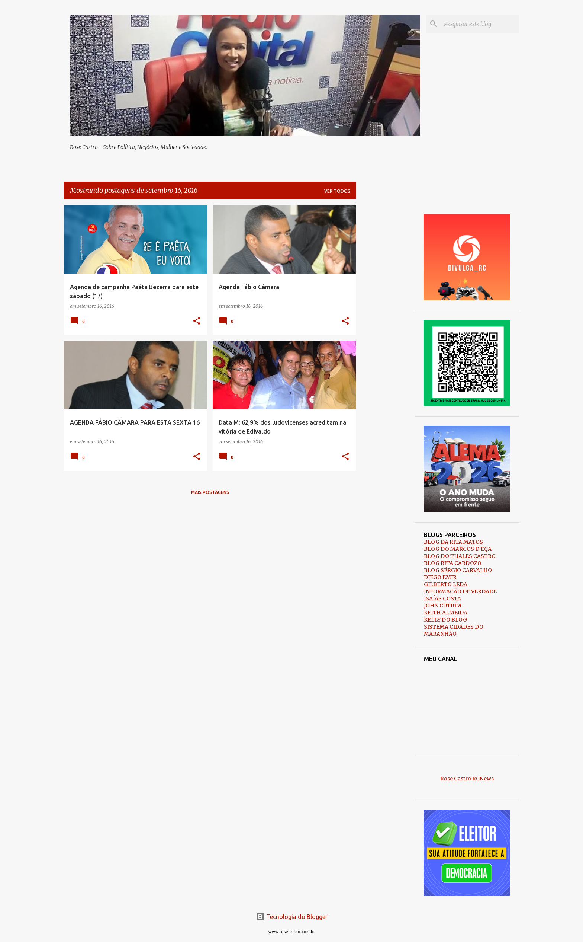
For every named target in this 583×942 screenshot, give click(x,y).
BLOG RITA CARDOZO (452, 563)
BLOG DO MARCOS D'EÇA (458, 549)
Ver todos (337, 191)
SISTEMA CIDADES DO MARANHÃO (453, 630)
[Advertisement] (385, 316)
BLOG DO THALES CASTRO (460, 556)
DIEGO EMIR (440, 577)
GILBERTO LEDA (445, 584)
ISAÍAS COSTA (442, 598)
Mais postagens (210, 492)
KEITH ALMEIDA (445, 612)
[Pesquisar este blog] (480, 24)
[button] (196, 321)
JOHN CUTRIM (442, 605)
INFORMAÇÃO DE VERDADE (460, 591)
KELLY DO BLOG (445, 619)
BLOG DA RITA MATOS (453, 542)
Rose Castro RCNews (467, 778)
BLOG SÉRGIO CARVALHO (458, 570)
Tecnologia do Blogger (292, 916)
